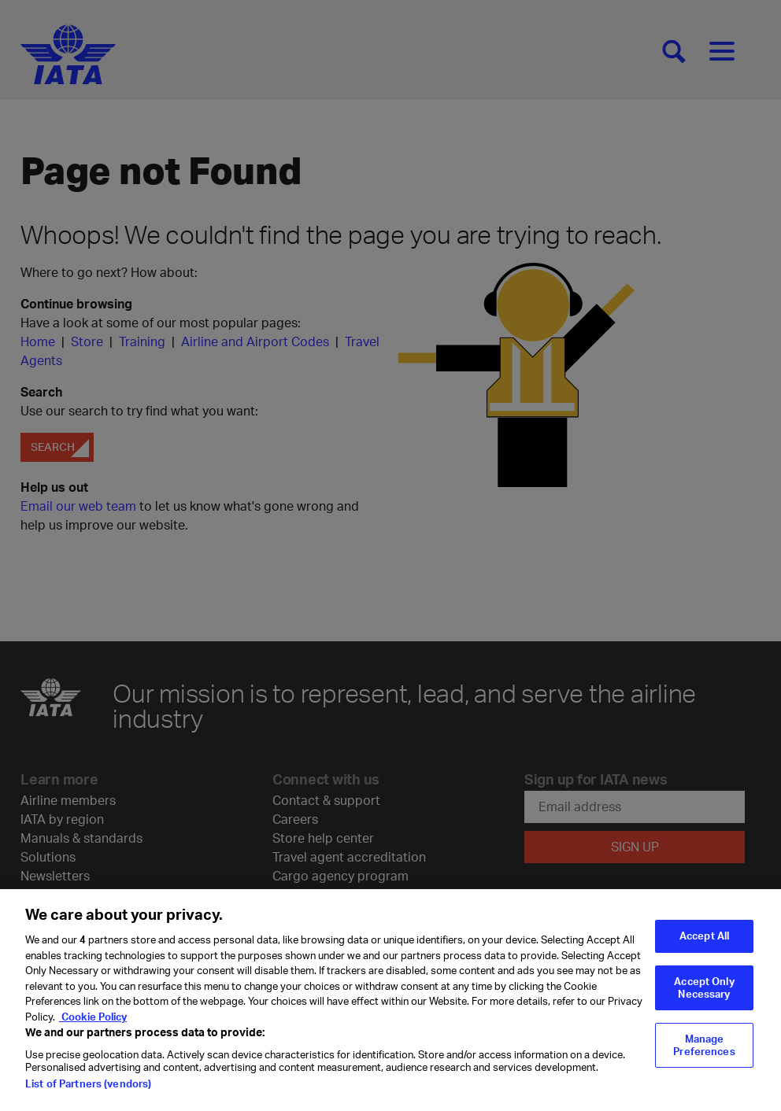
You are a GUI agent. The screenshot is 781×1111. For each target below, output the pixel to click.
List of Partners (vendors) (88, 1093)
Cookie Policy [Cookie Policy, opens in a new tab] (93, 1025)
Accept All (704, 945)
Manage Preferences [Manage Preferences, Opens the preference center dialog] (704, 1054)
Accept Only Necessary (704, 996)
